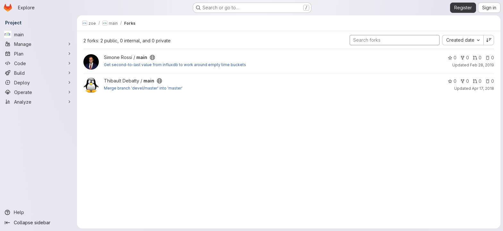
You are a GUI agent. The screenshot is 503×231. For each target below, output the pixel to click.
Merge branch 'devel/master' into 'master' (143, 88)
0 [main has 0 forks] (464, 57)
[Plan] (38, 53)
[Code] (38, 63)
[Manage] (38, 43)
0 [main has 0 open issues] (489, 57)
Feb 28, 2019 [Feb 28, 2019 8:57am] (482, 65)
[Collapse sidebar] (38, 222)
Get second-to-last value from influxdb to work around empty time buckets (175, 64)
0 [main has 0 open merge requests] (477, 57)
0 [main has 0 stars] (452, 57)
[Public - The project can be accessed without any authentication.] (152, 57)
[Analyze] (38, 101)
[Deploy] (38, 82)
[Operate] (38, 92)
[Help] (38, 212)
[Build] (38, 72)
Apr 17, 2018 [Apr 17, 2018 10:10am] (483, 88)
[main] (38, 34)
